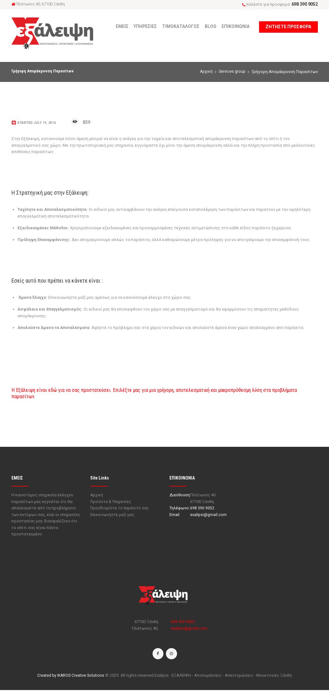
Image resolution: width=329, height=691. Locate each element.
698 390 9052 (304, 4)
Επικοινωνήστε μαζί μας (113, 514)
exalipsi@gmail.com (208, 514)
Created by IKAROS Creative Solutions (70, 676)
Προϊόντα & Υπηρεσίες (112, 501)
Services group (231, 71)
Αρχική (205, 71)
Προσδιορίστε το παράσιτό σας (121, 508)
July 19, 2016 (45, 123)
